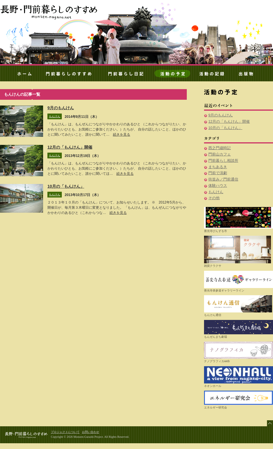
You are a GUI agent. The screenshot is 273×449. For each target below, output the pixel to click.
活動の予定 (172, 74)
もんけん (54, 116)
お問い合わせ (90, 431)
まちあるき (217, 167)
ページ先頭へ (270, 423)
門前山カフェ (219, 154)
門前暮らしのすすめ (49, 11)
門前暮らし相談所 (223, 160)
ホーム (22, 74)
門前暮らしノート (125, 74)
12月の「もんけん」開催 (69, 147)
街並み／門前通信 (223, 179)
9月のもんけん (60, 107)
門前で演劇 (217, 173)
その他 (214, 198)
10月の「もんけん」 (65, 186)
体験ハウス (217, 185)
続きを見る (121, 135)
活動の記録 (211, 74)
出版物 (249, 74)
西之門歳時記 (219, 148)
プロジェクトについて (65, 431)
